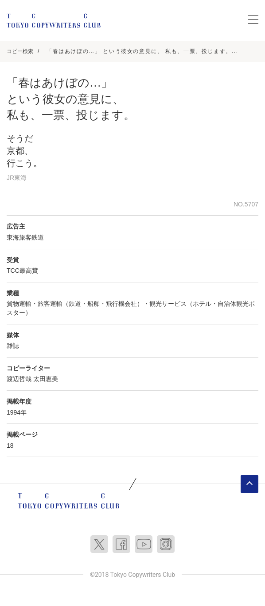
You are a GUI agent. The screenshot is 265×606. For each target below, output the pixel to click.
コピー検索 (20, 51)
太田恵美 (45, 378)
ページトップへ (249, 484)
